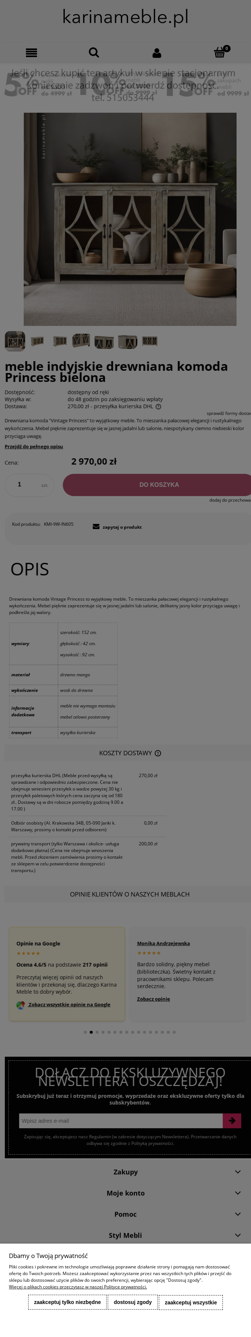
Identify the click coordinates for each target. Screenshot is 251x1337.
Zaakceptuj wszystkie (191, 1303)
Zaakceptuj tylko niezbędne (67, 1303)
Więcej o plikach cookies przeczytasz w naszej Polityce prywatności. (78, 1287)
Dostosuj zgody (133, 1303)
